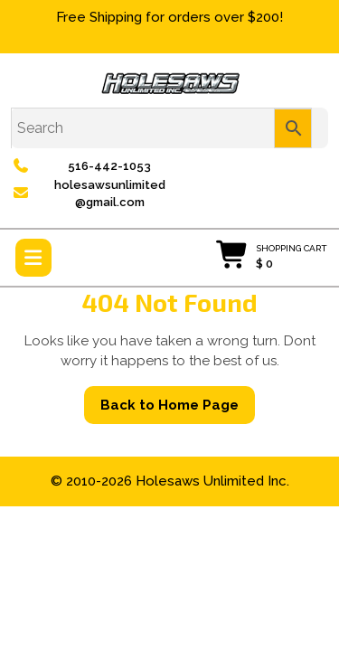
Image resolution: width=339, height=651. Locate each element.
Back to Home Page (177, 409)
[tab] (33, 258)
